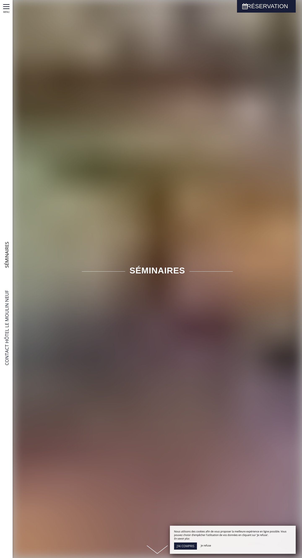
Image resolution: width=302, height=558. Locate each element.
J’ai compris (185, 546)
